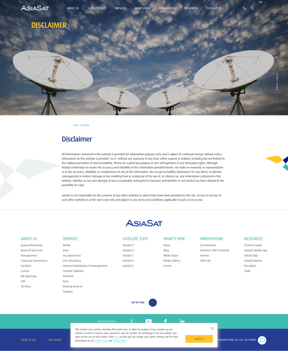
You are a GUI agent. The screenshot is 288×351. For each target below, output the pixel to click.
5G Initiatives (208, 245)
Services (120, 8)
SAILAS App (251, 255)
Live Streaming (72, 260)
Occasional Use (72, 255)
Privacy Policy (119, 340)
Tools (247, 270)
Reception (250, 265)
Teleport (68, 291)
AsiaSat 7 (128, 255)
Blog (166, 250)
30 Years (26, 286)
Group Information (32, 245)
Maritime (68, 276)
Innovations (167, 8)
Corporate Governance (34, 260)
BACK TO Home (81, 125)
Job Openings (29, 276)
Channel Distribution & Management (85, 265)
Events (167, 265)
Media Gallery (171, 260)
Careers (25, 270)
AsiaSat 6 (128, 260)
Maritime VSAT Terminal (214, 250)
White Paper (170, 255)
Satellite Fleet (97, 8)
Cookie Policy (101, 340)
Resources (191, 8)
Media (66, 245)
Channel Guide (253, 245)
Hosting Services (72, 286)
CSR (23, 281)
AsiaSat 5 (128, 265)
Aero (65, 281)
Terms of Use (28, 339)
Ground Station (253, 260)
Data (66, 250)
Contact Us (214, 8)
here (116, 336)
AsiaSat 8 (128, 250)
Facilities (26, 265)
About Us (73, 8)
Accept (199, 338)
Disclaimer (55, 339)
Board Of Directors (32, 250)
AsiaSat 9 (128, 245)
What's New (142, 8)
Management (29, 255)
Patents (204, 255)
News (166, 245)
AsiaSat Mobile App (255, 250)
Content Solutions (73, 270)
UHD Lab (205, 260)
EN (256, 7)
